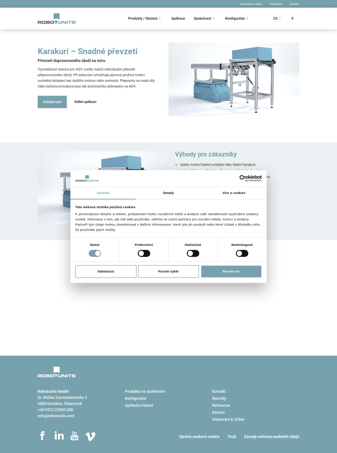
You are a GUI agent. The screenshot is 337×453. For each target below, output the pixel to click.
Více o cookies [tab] (233, 193)
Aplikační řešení (139, 405)
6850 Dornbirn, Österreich (60, 403)
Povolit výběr (168, 271)
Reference (221, 405)
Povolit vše (231, 271)
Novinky (219, 398)
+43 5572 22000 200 (55, 409)
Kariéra (218, 412)
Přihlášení (276, 4)
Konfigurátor (235, 18)
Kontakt (294, 4)
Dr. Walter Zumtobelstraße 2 (62, 397)
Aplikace (178, 18)
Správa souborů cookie (199, 436)
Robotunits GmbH (53, 391)
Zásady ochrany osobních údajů (271, 436)
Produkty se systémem (145, 391)
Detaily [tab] (168, 193)
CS (275, 18)
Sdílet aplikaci (85, 102)
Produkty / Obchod (142, 18)
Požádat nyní (52, 102)
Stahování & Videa (251, 4)
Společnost (202, 18)
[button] (42, 188)
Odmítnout (106, 271)
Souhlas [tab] (103, 193)
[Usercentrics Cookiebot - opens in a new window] (243, 178)
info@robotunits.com (56, 416)
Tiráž (231, 436)
